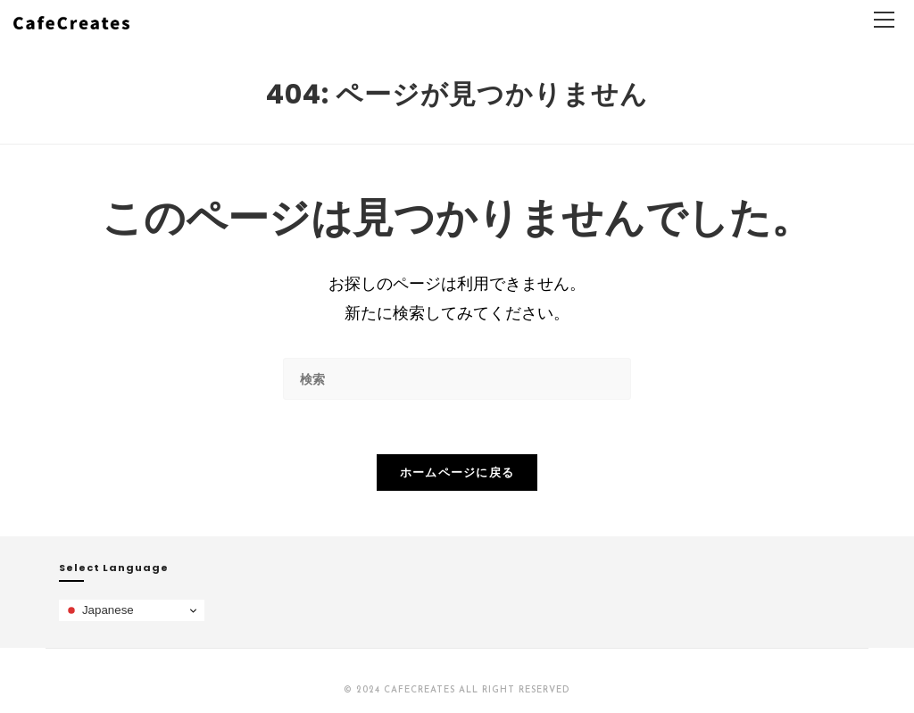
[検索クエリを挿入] (457, 379)
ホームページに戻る (457, 472)
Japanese (99, 610)
